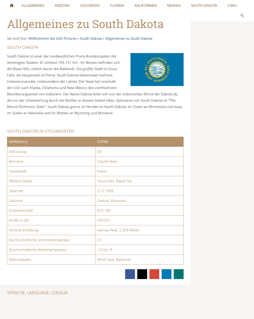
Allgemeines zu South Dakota (128, 38)
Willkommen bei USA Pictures (52, 38)
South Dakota (91, 38)
